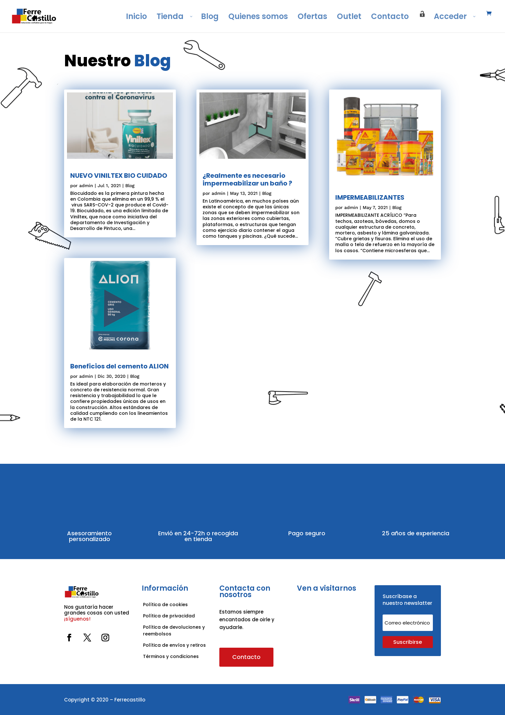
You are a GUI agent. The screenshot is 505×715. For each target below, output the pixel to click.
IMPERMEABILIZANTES (370, 197)
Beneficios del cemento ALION (119, 366)
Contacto (246, 657)
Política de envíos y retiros (174, 645)
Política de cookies (165, 604)
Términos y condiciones (171, 656)
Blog (130, 185)
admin (86, 185)
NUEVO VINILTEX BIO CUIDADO (118, 175)
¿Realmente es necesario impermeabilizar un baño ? (247, 179)
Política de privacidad (169, 616)
